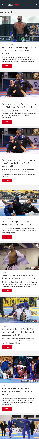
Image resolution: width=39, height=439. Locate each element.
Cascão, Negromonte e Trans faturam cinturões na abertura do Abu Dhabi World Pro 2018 (18, 163)
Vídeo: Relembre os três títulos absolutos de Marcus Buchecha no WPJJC (17, 391)
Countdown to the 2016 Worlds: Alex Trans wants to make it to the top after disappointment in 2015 (19, 332)
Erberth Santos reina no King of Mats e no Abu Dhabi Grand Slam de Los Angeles (19, 50)
